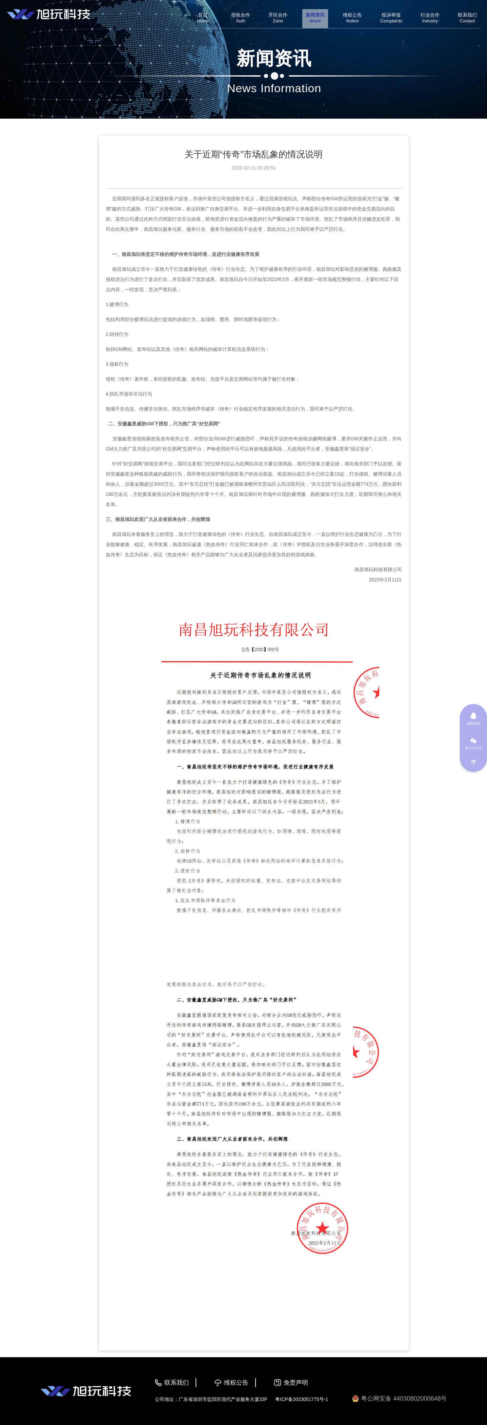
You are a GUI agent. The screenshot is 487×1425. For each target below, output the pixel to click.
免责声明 (296, 1382)
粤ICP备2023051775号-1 (301, 1399)
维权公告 (236, 1382)
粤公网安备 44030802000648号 (399, 1398)
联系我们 (176, 1382)
